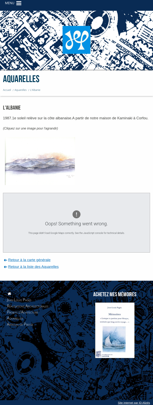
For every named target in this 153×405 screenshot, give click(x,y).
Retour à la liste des (33, 267)
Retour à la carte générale (29, 260)
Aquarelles (15, 318)
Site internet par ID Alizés (134, 402)
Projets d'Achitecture (22, 312)
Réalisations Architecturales (27, 306)
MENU (9, 3)
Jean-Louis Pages (19, 299)
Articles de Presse (20, 324)
